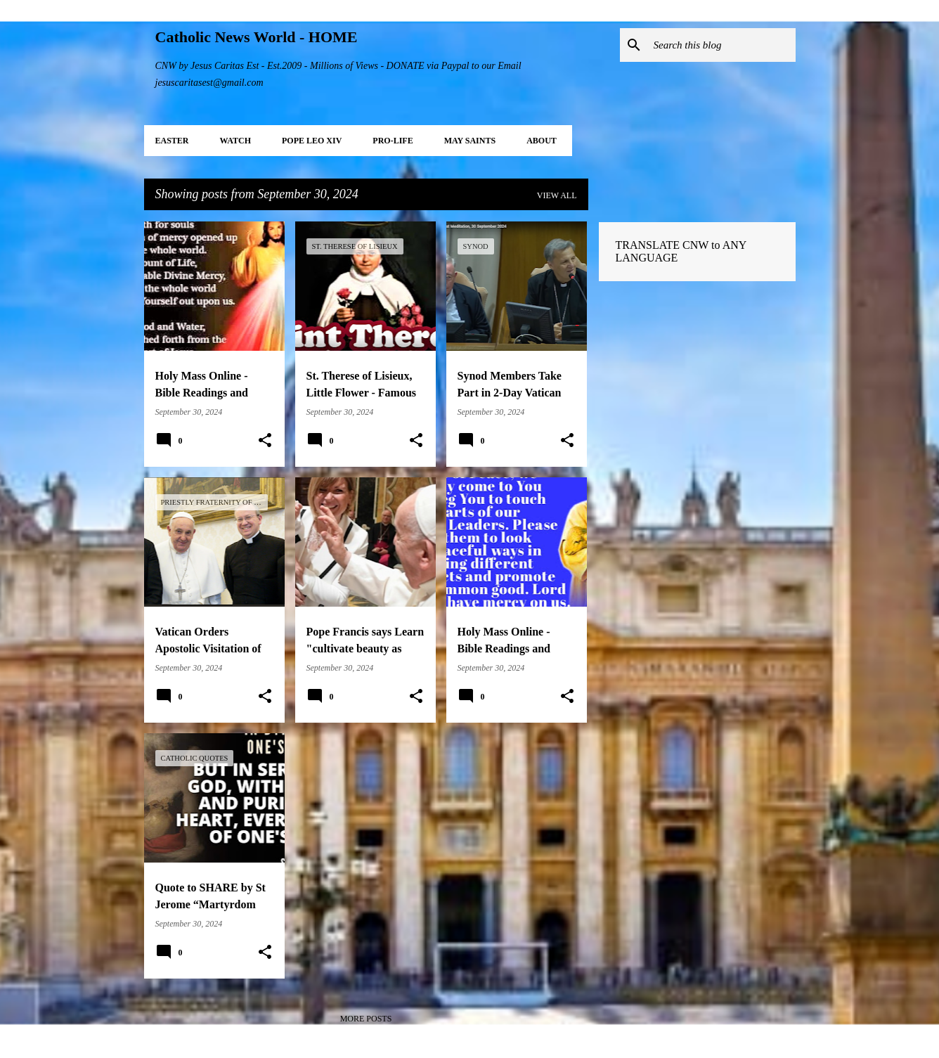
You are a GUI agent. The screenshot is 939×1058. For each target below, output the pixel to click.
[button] (265, 441)
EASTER (172, 141)
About (541, 141)
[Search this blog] (722, 45)
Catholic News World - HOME (256, 37)
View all (557, 195)
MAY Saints (470, 141)
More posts (366, 1019)
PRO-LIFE (393, 141)
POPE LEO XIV (312, 141)
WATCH (235, 141)
